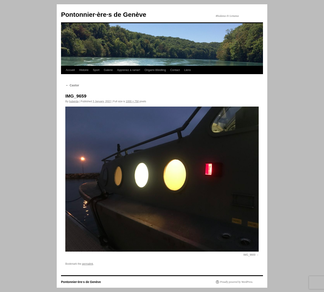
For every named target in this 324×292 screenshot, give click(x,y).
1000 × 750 (132, 101)
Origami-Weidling (155, 70)
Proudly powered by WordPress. (236, 281)
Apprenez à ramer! (128, 70)
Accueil (70, 70)
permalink (87, 263)
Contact (175, 70)
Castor (72, 85)
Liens (187, 70)
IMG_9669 (249, 254)
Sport (96, 70)
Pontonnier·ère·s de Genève (103, 14)
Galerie (108, 70)
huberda (73, 101)
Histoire (84, 70)
